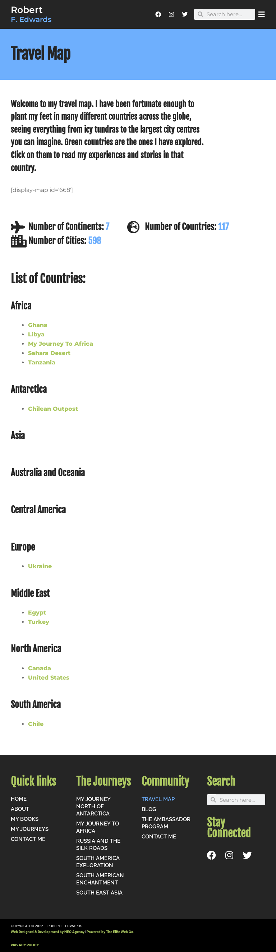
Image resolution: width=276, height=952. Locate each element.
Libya (36, 334)
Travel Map (158, 799)
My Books (24, 819)
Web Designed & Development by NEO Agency (47, 932)
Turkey (38, 621)
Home (19, 799)
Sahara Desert (49, 353)
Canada (39, 668)
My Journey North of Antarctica (93, 806)
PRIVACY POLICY (25, 945)
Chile (35, 724)
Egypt (37, 612)
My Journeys (30, 829)
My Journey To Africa (60, 343)
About (20, 809)
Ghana (37, 325)
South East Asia (99, 892)
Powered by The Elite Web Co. (110, 932)
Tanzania (41, 362)
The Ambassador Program (166, 823)
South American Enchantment (100, 879)
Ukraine (40, 566)
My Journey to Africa (97, 827)
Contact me (28, 839)
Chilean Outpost (53, 408)
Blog (149, 809)
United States (48, 677)
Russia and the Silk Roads (98, 844)
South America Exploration (98, 862)
